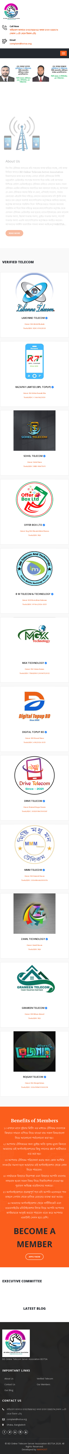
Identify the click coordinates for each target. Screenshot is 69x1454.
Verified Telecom (45, 1378)
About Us (8, 1378)
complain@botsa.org (21, 43)
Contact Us (9, 1384)
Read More (15, 233)
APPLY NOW (34, 1256)
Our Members (43, 1384)
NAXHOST (42, 1449)
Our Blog (8, 1390)
